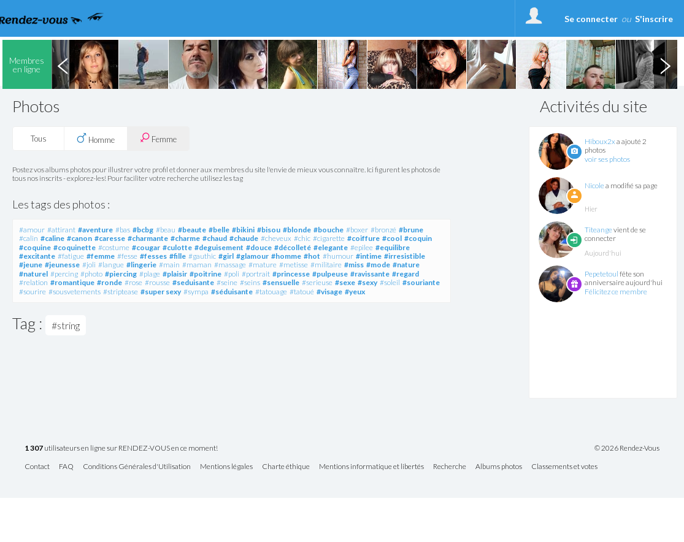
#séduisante (232, 291)
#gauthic (202, 256)
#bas (122, 229)
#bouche (328, 229)
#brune (411, 229)
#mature (262, 264)
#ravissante (370, 273)
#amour (32, 229)
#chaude (243, 238)
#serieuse (317, 282)
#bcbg (143, 229)
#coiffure (363, 238)
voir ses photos (607, 159)
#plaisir (175, 273)
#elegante (330, 247)
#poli (231, 273)
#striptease (120, 291)
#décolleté (292, 247)
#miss (354, 264)
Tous (39, 138)
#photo (91, 273)
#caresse (109, 238)
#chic (302, 238)
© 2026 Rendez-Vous (626, 448)
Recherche (449, 467)
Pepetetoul (601, 273)
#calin (28, 238)
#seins (250, 282)
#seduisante (193, 282)
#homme (286, 256)
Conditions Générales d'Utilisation (137, 467)
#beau (165, 229)
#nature (406, 264)
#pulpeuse (330, 273)
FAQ (66, 467)
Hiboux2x (600, 141)
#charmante (148, 238)
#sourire (32, 291)
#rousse (157, 282)
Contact (37, 467)
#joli (89, 264)
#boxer (357, 229)
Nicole (594, 185)
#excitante (37, 256)
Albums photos (498, 467)
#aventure (95, 229)
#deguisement (219, 247)
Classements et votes (564, 467)
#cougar (146, 247)
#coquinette (74, 247)
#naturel (33, 273)
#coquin (418, 238)
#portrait (256, 273)
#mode (378, 264)
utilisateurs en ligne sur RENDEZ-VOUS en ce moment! (121, 448)
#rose (133, 282)
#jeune (30, 264)
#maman (197, 264)
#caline (52, 238)
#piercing (121, 273)
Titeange (598, 229)
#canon (79, 238)
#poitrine (205, 273)
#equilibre (392, 247)
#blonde (297, 229)
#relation (33, 282)
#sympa (196, 291)
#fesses (153, 256)
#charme (185, 238)
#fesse (127, 256)
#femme (100, 256)
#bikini (243, 229)
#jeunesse (62, 264)
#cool (392, 238)
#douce (259, 247)
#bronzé (383, 229)
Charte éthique (286, 467)
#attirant (61, 229)
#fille (177, 256)
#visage (329, 291)
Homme (96, 138)
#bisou (268, 229)
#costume (113, 247)
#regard (405, 273)
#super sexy (160, 291)
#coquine (35, 247)
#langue (111, 264)
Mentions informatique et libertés (371, 467)
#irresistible (404, 256)
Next (665, 64)
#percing (64, 273)
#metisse (293, 264)
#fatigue (71, 256)
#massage (230, 264)
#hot (312, 256)
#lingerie (141, 264)
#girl (226, 256)
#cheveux (276, 238)
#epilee (361, 247)
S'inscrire (654, 18)
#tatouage (271, 291)
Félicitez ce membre (616, 291)
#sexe (345, 282)
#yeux (355, 291)
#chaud (214, 238)
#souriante (421, 282)
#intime (369, 256)
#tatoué (302, 291)
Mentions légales (226, 467)
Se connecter (591, 18)
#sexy (367, 282)
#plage (149, 273)
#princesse (291, 273)
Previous (63, 64)
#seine (227, 282)
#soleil (390, 282)
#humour (338, 256)
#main (169, 264)
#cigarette (329, 238)
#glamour (252, 256)
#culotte (177, 247)
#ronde (109, 282)
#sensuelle (281, 282)
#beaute (192, 229)
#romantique (72, 282)
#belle (219, 229)
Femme (158, 138)
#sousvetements (74, 291)
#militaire (326, 264)
